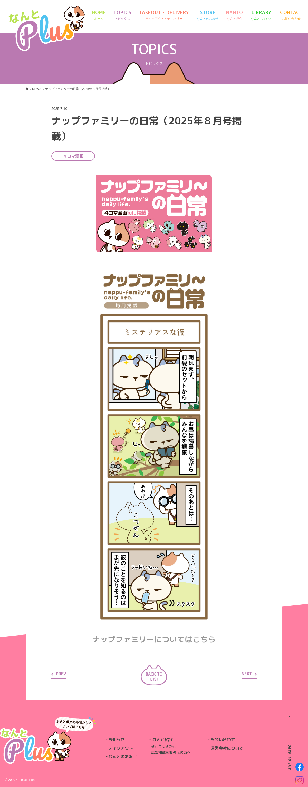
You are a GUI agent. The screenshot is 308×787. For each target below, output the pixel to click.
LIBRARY (261, 15)
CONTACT (291, 15)
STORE (207, 15)
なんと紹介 (162, 739)
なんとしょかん (163, 746)
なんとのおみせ (122, 757)
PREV (58, 674)
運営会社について (226, 748)
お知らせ (116, 739)
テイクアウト (120, 748)
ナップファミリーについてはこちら (154, 639)
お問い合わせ (222, 739)
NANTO (234, 15)
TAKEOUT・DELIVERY (164, 15)
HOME (99, 15)
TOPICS (122, 15)
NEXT (249, 674)
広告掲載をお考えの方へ (171, 752)
